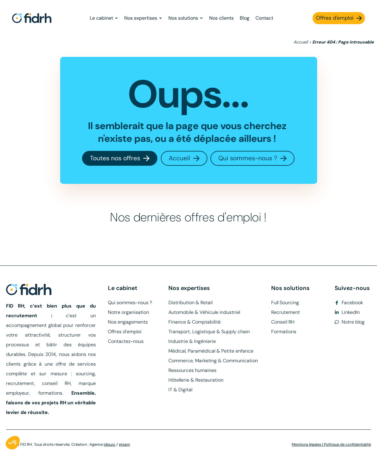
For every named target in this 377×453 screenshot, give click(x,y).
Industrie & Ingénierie (192, 341)
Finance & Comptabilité (194, 322)
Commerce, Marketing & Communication (213, 360)
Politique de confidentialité (347, 444)
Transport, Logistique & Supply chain (209, 331)
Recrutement (285, 312)
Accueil (301, 42)
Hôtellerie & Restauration (195, 380)
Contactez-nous (126, 341)
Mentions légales (306, 444)
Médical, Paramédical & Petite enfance (210, 351)
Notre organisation (128, 312)
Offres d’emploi (124, 331)
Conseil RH (282, 322)
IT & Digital (180, 389)
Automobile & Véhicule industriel (204, 312)
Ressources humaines (192, 370)
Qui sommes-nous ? (130, 302)
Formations (283, 331)
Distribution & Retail (190, 302)
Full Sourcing (285, 302)
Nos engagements (128, 322)
